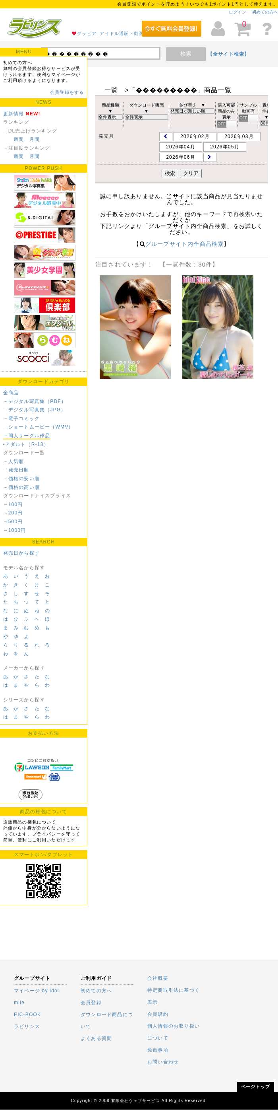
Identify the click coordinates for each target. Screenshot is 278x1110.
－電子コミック (21, 418)
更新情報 (13, 114)
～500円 (13, 521)
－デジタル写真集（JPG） (34, 410)
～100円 (13, 504)
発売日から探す (21, 553)
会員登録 (91, 1002)
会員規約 (157, 1014)
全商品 (11, 392)
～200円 (13, 513)
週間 (19, 139)
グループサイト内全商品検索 (184, 244)
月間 (34, 139)
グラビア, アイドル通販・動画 (110, 33)
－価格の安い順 (21, 478)
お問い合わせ (163, 1062)
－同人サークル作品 (26, 435)
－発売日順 (16, 470)
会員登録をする (67, 92)
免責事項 (157, 1050)
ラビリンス (27, 1026)
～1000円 (14, 530)
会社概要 (157, 978)
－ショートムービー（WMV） (38, 427)
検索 (185, 54)
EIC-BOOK (27, 1014)
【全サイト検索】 (229, 54)
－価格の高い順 (21, 487)
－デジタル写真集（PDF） (35, 401)
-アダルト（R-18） (26, 444)
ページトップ (255, 1086)
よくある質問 (96, 1038)
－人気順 (13, 461)
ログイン (237, 12)
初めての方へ (265, 12)
